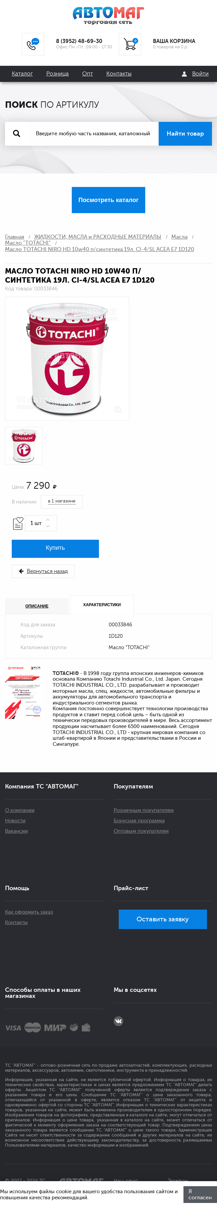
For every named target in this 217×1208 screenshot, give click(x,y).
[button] (49, 520)
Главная (14, 237)
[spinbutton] (41, 523)
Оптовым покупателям (141, 831)
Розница (57, 73)
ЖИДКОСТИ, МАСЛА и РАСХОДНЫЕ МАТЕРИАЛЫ (97, 237)
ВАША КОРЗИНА (174, 41)
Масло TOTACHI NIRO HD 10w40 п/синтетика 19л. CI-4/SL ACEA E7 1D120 (99, 249)
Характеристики (102, 604)
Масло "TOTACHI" (28, 243)
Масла (179, 237)
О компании (20, 810)
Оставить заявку (163, 919)
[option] (67, 359)
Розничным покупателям (144, 810)
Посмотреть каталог (108, 200)
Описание (37, 606)
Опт (87, 73)
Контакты (118, 73)
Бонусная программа (139, 820)
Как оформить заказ (29, 912)
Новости (15, 820)
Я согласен (200, 1195)
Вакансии (16, 831)
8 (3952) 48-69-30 (79, 41)
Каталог (22, 73)
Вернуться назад (43, 571)
